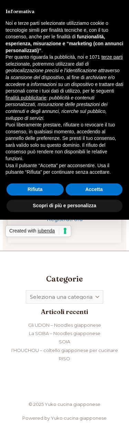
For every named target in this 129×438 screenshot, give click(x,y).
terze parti (112, 57)
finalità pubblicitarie (26, 98)
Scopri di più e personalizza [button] (64, 205)
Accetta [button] (94, 189)
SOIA (64, 341)
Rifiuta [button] (35, 189)
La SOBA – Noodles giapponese (64, 333)
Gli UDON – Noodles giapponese (64, 325)
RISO (64, 358)
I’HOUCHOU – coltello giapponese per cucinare (64, 350)
